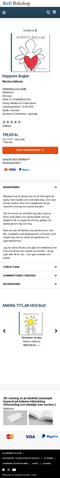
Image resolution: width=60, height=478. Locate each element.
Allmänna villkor (12, 453)
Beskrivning (11, 187)
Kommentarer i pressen (19, 275)
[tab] (30, 185)
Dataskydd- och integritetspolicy (21, 458)
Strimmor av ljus (32, 337)
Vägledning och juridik (14, 88)
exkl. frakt (20, 139)
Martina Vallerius (12, 81)
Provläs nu (29, 30)
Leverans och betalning (15, 463)
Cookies (46, 463)
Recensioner (11, 283)
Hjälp (35, 463)
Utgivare (48, 458)
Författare (11, 266)
